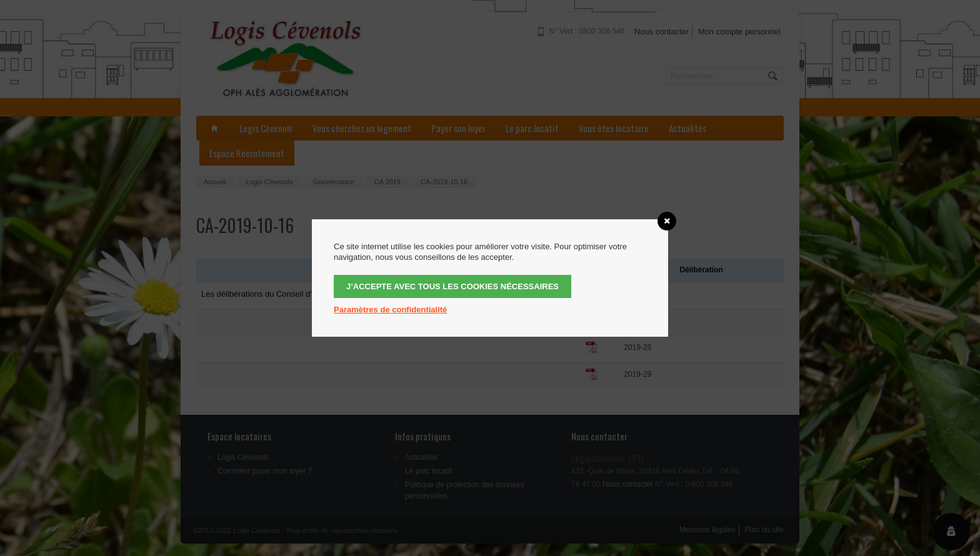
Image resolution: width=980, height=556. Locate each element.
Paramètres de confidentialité (390, 309)
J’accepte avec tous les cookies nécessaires (452, 286)
